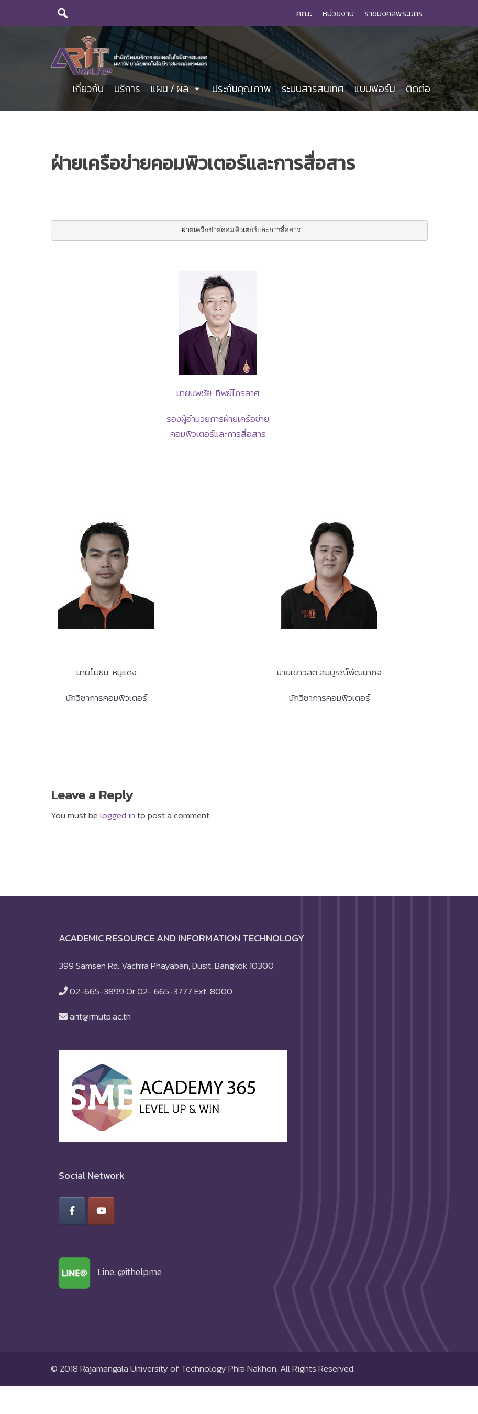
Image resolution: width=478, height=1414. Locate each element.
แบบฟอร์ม (374, 91)
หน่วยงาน (338, 13)
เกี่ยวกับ (88, 91)
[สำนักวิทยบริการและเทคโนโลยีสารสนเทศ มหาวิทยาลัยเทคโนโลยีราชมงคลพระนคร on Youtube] (101, 1215)
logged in (117, 820)
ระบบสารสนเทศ (313, 91)
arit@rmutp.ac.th (100, 1021)
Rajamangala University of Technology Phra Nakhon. (179, 1373)
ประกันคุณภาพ (241, 91)
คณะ (304, 13)
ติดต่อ (418, 91)
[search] (63, 13)
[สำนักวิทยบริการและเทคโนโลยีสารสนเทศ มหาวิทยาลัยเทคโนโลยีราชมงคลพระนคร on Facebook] (72, 1215)
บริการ (127, 91)
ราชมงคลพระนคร (393, 13)
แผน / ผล (176, 92)
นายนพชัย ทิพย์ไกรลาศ (217, 397)
